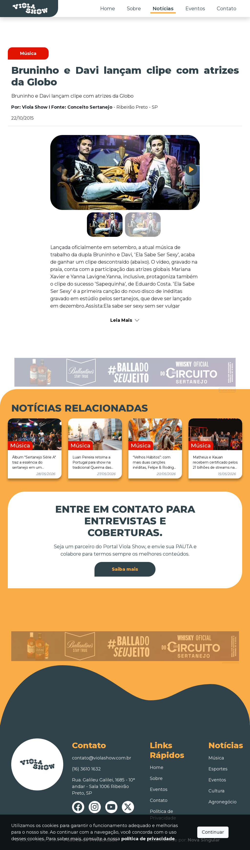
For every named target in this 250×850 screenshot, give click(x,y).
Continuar (213, 832)
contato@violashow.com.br (101, 758)
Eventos (195, 8)
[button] (191, 169)
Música (216, 758)
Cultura (216, 791)
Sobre (134, 8)
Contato (226, 8)
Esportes (218, 769)
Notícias (163, 8)
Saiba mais (125, 569)
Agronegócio (222, 802)
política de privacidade (148, 838)
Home (107, 8)
